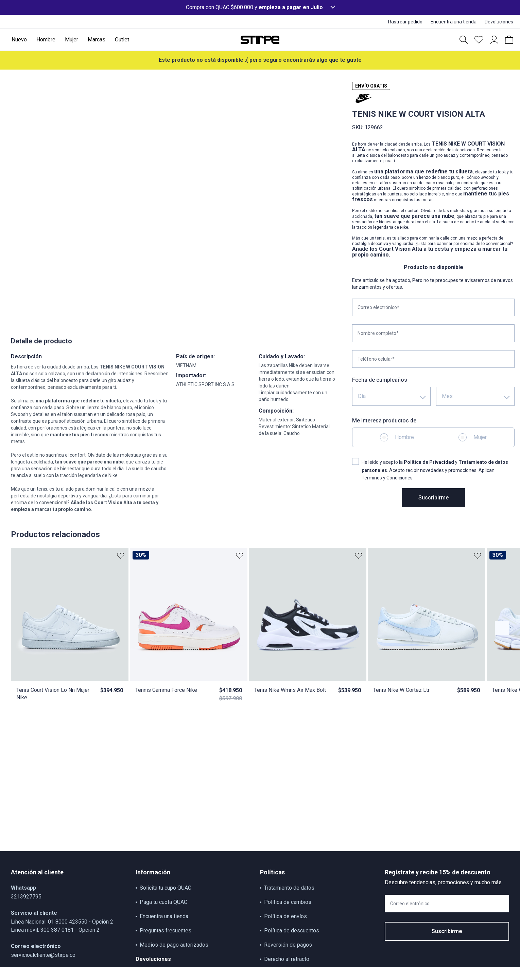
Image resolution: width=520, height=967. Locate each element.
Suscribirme (433, 497)
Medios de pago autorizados (174, 945)
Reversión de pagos (288, 945)
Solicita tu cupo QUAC (165, 888)
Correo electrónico (410, 903)
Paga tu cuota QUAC (163, 902)
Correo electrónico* (378, 307)
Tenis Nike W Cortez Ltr (401, 690)
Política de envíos (285, 916)
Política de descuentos (291, 930)
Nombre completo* (378, 333)
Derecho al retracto (286, 959)
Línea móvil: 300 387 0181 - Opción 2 (55, 930)
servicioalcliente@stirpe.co (43, 955)
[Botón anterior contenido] (502, 628)
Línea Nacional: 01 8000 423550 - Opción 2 (62, 921)
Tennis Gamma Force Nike (166, 690)
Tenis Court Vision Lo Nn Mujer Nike (52, 694)
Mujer (480, 437)
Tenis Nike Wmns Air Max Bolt (290, 690)
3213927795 (26, 896)
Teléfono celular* (376, 359)
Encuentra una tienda (164, 916)
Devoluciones (153, 959)
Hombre (404, 437)
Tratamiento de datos (289, 888)
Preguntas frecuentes (165, 930)
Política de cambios (287, 902)
